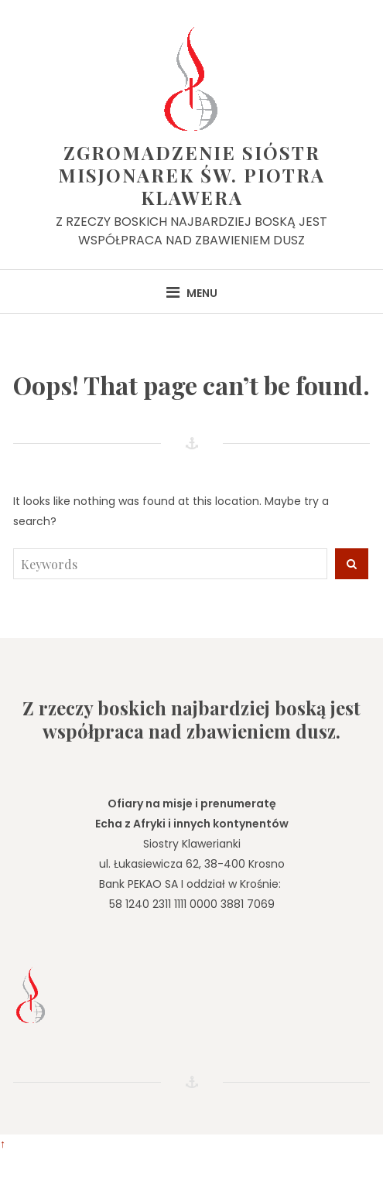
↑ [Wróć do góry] (2, 1144)
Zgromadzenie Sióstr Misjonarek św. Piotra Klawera (191, 175)
